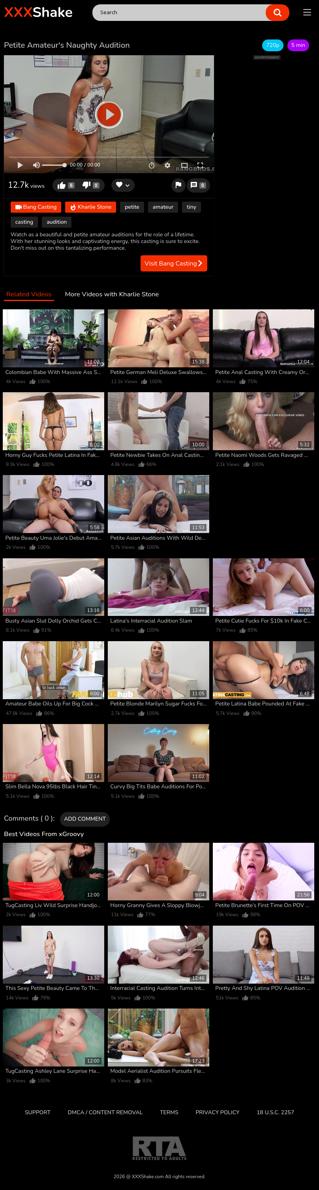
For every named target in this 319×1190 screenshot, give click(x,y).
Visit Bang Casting (173, 263)
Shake (38, 12)
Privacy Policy (217, 1112)
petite (132, 207)
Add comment (85, 819)
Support (38, 1112)
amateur (163, 207)
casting (24, 222)
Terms (169, 1112)
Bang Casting (36, 207)
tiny (191, 207)
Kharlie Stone (90, 207)
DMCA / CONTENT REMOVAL (105, 1112)
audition (57, 222)
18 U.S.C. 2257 (275, 1112)
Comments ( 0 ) (28, 818)
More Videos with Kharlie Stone (112, 294)
